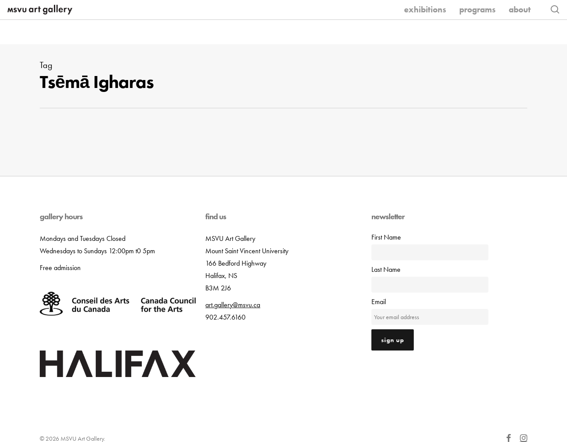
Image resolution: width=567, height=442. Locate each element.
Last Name (386, 270)
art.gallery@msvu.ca (232, 305)
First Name (386, 238)
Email (378, 302)
